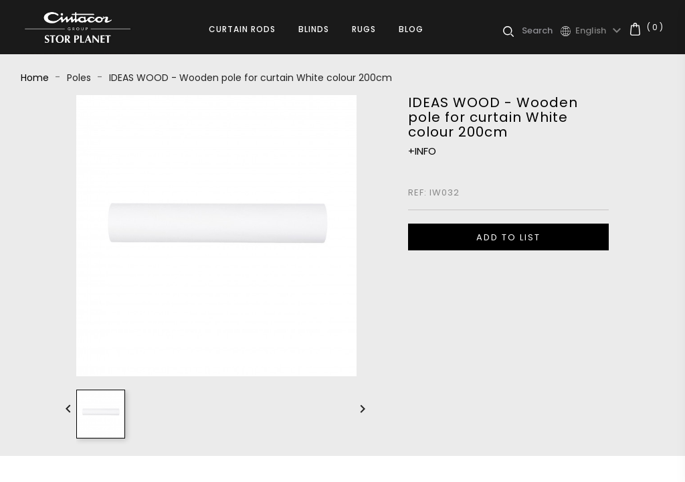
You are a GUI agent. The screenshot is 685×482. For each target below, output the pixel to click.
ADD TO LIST (508, 237)
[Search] (541, 30)
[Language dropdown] (600, 31)
